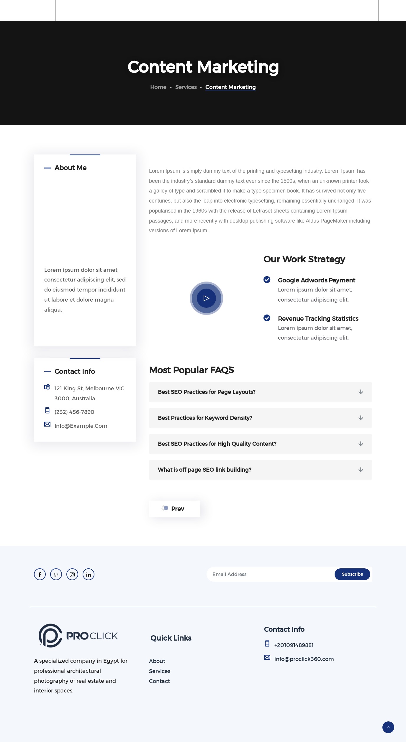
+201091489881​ (294, 645)
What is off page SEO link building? (204, 470)
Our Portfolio (258, 10)
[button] (260, 392)
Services (159, 671)
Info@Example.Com (81, 426)
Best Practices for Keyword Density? (205, 418)
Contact (159, 681)
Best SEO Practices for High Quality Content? (217, 444)
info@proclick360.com (304, 659)
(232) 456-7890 (74, 412)
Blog (327, 10)
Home (78, 10)
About (104, 10)
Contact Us (298, 10)
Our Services (137, 10)
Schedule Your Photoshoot (199, 10)
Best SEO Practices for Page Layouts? (206, 392)
